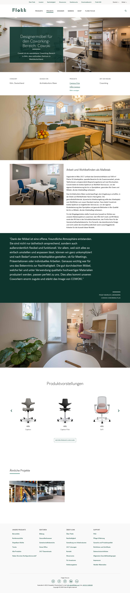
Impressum (97, 560)
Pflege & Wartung (99, 538)
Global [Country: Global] (124, 2)
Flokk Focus (90, 11)
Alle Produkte (16, 551)
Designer (60, 11)
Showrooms (62, 2)
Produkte (39, 11)
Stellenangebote (71, 565)
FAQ (94, 534)
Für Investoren (71, 560)
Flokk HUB (98, 2)
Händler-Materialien (99, 565)
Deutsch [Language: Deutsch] (116, 2)
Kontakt (69, 551)
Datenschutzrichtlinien (100, 551)
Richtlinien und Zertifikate (101, 547)
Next (118, 411)
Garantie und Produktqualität (103, 543)
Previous (11, 411)
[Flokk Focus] (77, 581)
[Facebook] (59, 581)
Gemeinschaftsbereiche (47, 543)
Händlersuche (74, 2)
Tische (14, 547)
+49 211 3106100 (87, 585)
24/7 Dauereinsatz (45, 551)
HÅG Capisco (75, 87)
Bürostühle (15, 534)
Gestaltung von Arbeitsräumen (76, 543)
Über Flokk (32, 2)
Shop (79, 11)
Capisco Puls (75, 83)
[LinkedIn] (71, 581)
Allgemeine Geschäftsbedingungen (104, 556)
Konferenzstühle (17, 538)
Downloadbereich (86, 2)
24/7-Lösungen (71, 547)
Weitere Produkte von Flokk (65, 440)
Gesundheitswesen (45, 538)
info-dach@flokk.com (73, 585)
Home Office (43, 547)
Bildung (41, 534)
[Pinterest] (65, 581)
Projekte (49, 11)
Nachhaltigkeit (51, 2)
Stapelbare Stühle (18, 543)
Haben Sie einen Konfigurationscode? (24, 556)
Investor (41, 2)
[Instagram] (53, 581)
